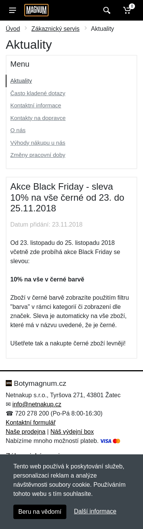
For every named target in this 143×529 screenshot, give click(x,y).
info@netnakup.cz (36, 404)
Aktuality (21, 80)
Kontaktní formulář (31, 422)
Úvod (13, 29)
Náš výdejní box (72, 431)
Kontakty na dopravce (38, 118)
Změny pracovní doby (37, 155)
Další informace (95, 511)
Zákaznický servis (55, 29)
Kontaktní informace (35, 105)
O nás (18, 130)
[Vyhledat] (106, 10)
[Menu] (12, 10)
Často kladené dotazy (37, 93)
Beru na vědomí (39, 511)
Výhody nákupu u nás (37, 142)
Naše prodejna (25, 431)
